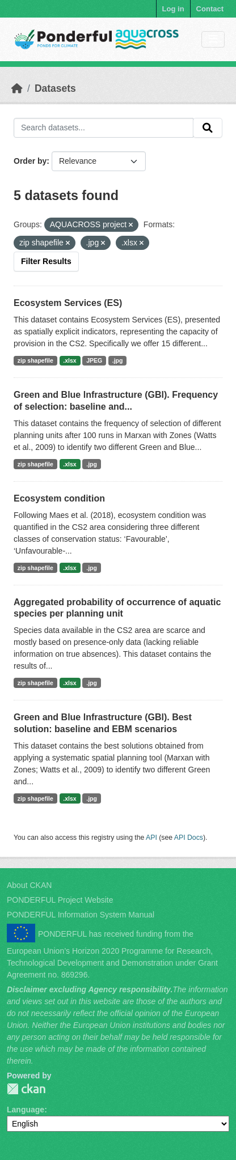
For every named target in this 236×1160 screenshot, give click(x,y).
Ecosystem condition (59, 498)
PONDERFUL (26, 1089)
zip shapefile (35, 360)
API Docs (188, 838)
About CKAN (29, 885)
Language (25, 1109)
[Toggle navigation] (213, 39)
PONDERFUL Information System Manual (80, 914)
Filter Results (46, 261)
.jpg (117, 360)
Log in (173, 9)
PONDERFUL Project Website (60, 899)
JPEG (94, 360)
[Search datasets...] (103, 128)
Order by (30, 160)
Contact (210, 9)
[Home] (17, 88)
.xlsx (69, 360)
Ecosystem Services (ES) (68, 303)
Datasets (55, 88)
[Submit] (207, 128)
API (151, 838)
